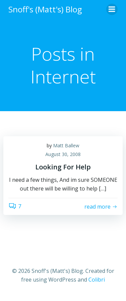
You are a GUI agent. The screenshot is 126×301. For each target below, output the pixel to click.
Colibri (96, 279)
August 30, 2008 (63, 154)
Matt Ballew (66, 145)
